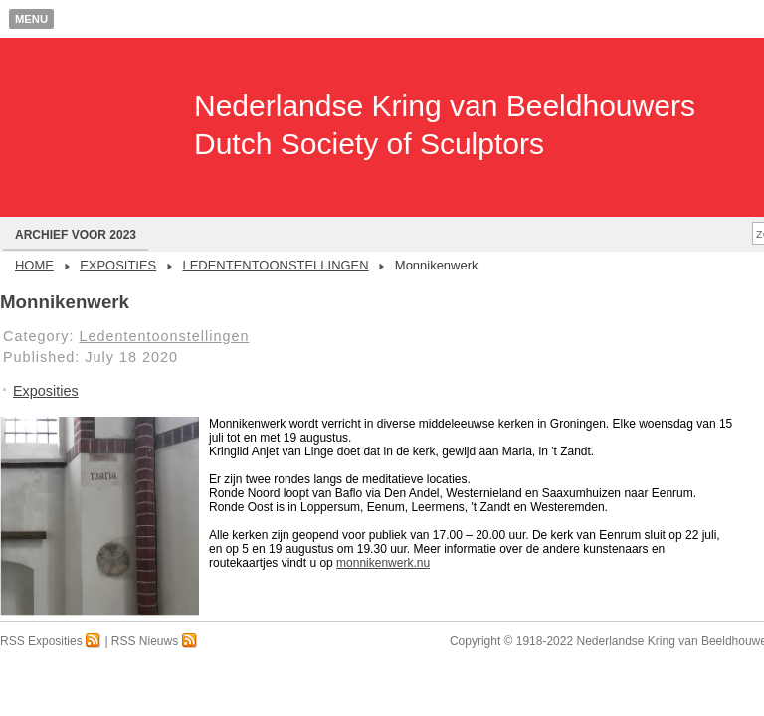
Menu (31, 19)
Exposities (118, 265)
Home (34, 265)
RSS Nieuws (154, 641)
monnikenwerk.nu (383, 563)
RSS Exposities (50, 641)
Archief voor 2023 (75, 235)
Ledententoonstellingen (275, 265)
